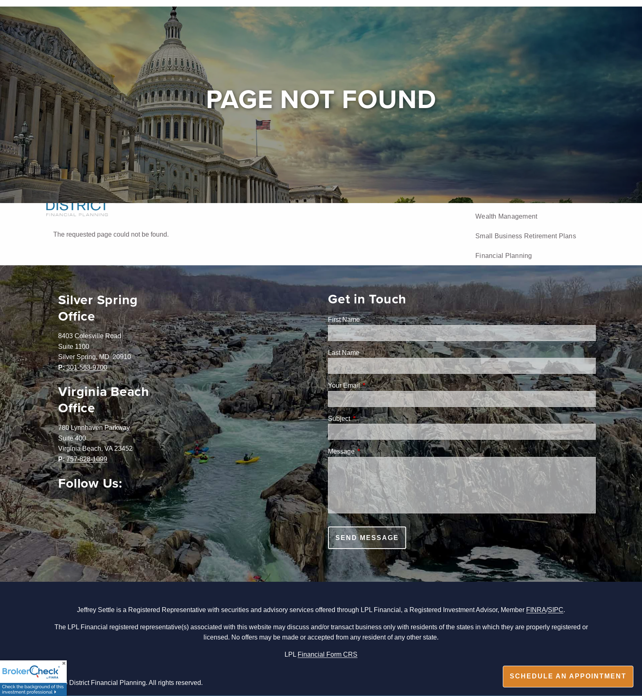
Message (372, 451)
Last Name (343, 352)
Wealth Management (506, 216)
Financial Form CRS (327, 654)
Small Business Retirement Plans (525, 236)
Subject (370, 418)
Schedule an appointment (568, 676)
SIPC (555, 609)
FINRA (536, 609)
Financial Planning (503, 255)
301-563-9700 (86, 367)
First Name (344, 319)
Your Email (375, 385)
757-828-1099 (86, 459)
